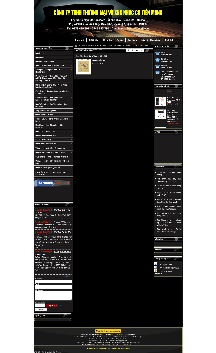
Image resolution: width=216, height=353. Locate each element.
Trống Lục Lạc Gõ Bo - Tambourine (54, 148)
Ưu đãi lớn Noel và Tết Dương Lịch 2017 (169, 187)
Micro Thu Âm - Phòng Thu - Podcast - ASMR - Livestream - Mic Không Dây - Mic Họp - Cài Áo (54, 78)
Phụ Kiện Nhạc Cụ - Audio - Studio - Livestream (54, 173)
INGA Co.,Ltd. (56, 352)
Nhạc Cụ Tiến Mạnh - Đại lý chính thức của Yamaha (169, 207)
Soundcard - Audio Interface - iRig (54, 65)
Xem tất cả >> (67, 276)
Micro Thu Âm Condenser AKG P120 (173, 111)
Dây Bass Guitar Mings (93, 49)
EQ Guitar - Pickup (54, 139)
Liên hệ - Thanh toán (151, 40)
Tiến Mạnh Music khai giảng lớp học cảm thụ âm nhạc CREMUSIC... (169, 222)
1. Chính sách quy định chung (96, 348)
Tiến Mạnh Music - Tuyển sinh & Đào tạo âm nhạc (169, 230)
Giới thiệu (93, 40)
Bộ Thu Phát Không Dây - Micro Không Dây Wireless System (54, 86)
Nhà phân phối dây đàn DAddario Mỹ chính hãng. (169, 180)
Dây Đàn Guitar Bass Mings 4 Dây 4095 (91, 56)
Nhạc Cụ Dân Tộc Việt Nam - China (54, 153)
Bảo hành (132, 40)
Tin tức (120, 40)
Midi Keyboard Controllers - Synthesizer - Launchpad (54, 92)
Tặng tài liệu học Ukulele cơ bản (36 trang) (169, 214)
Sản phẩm (107, 40)
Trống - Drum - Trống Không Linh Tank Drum (54, 120)
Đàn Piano (54, 53)
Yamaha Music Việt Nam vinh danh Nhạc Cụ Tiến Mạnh (169, 200)
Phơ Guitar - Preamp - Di (54, 144)
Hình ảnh (169, 40)
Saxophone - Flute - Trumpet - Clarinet (54, 157)
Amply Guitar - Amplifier (54, 110)
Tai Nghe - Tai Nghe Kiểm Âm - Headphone (54, 71)
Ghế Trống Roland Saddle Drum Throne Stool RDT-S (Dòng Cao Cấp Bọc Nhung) (173, 127)
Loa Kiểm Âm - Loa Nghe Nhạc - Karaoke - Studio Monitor (54, 99)
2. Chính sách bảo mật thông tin (119, 348)
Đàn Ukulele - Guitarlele (54, 135)
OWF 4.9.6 (37, 352)
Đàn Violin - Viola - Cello (54, 131)
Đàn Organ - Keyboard (54, 61)
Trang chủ (79, 40)
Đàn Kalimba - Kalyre (54, 115)
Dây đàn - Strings (131, 45)
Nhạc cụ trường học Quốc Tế (54, 168)
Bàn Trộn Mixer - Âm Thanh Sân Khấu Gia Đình (54, 105)
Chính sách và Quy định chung (169, 173)
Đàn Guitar (54, 57)
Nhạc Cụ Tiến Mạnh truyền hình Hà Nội (169, 194)
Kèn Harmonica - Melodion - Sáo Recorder (54, 126)
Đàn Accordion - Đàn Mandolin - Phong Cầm (52, 162)
